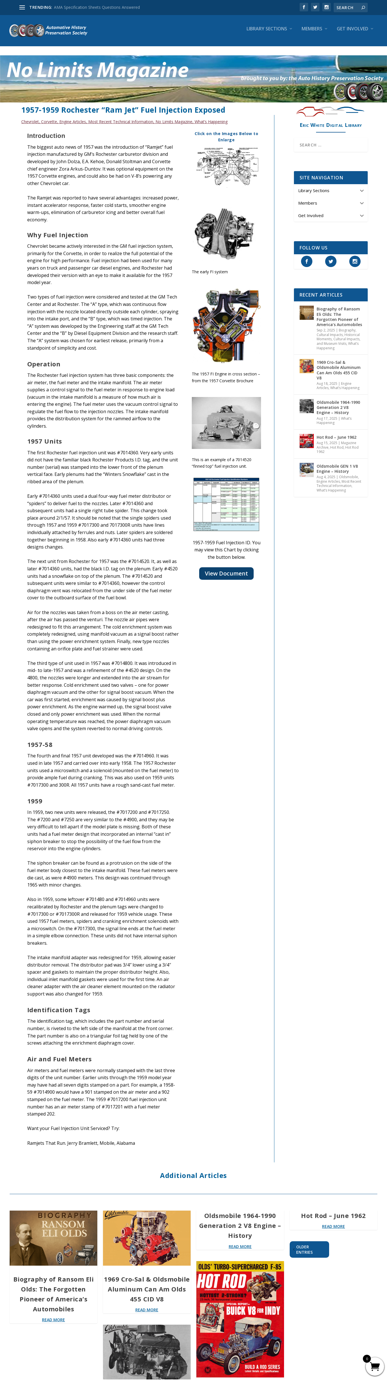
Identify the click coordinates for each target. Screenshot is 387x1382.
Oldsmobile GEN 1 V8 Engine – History (337, 463)
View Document (226, 568)
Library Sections (267, 33)
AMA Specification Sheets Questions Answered (97, 7)
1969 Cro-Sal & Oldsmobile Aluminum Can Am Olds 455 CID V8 (339, 364)
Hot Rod (337, 442)
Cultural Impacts (330, 329)
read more (53, 1314)
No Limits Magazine (173, 116)
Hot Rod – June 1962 (336, 432)
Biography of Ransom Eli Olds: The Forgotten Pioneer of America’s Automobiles (339, 311)
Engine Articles (72, 116)
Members (312, 33)
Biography (347, 325)
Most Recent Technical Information (120, 116)
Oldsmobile (348, 471)
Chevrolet (30, 116)
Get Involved (352, 33)
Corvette (49, 116)
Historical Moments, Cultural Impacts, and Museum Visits (338, 334)
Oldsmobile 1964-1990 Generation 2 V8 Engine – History (338, 402)
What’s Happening (211, 116)
